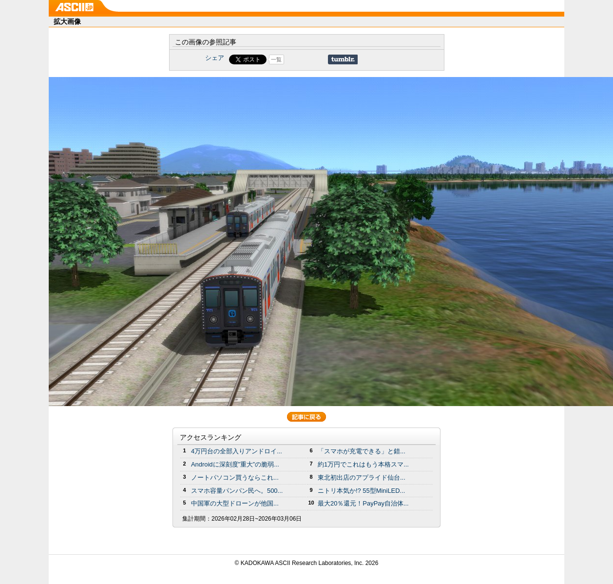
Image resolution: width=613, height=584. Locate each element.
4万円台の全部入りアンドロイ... (236, 451)
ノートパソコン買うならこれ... (235, 477)
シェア (214, 57)
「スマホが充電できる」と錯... (361, 451)
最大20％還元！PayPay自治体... (363, 503)
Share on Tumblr (343, 59)
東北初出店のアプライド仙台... (361, 477)
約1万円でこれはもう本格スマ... (363, 464)
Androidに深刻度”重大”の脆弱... (235, 464)
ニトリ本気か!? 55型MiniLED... (361, 490)
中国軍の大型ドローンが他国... (235, 503)
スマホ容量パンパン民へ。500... (237, 490)
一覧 (276, 59)
